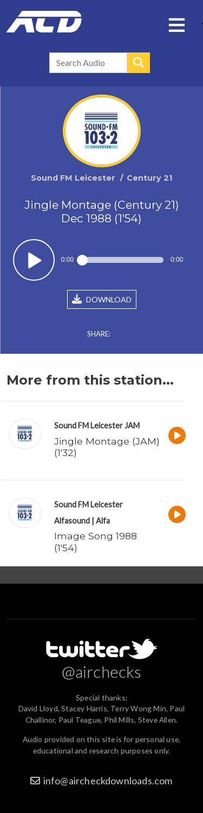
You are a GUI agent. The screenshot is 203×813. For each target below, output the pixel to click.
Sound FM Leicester (88, 425)
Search (138, 62)
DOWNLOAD (102, 299)
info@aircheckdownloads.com (108, 780)
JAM (132, 425)
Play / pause (34, 260)
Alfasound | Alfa (82, 520)
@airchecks (102, 671)
